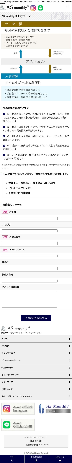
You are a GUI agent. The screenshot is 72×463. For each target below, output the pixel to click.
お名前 (12, 212)
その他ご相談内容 (10, 287)
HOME (36, 338)
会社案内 (36, 346)
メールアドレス (16, 249)
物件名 (5, 262)
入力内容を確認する (36, 318)
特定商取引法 (36, 367)
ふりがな (6, 224)
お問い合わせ (36, 389)
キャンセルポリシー (36, 374)
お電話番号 (14, 237)
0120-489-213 (36, 441)
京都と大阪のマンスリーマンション (36, 396)
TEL (12, 458)
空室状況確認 (36, 458)
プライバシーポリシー (36, 360)
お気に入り (60, 458)
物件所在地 (7, 274)
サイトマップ (36, 382)
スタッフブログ (36, 353)
